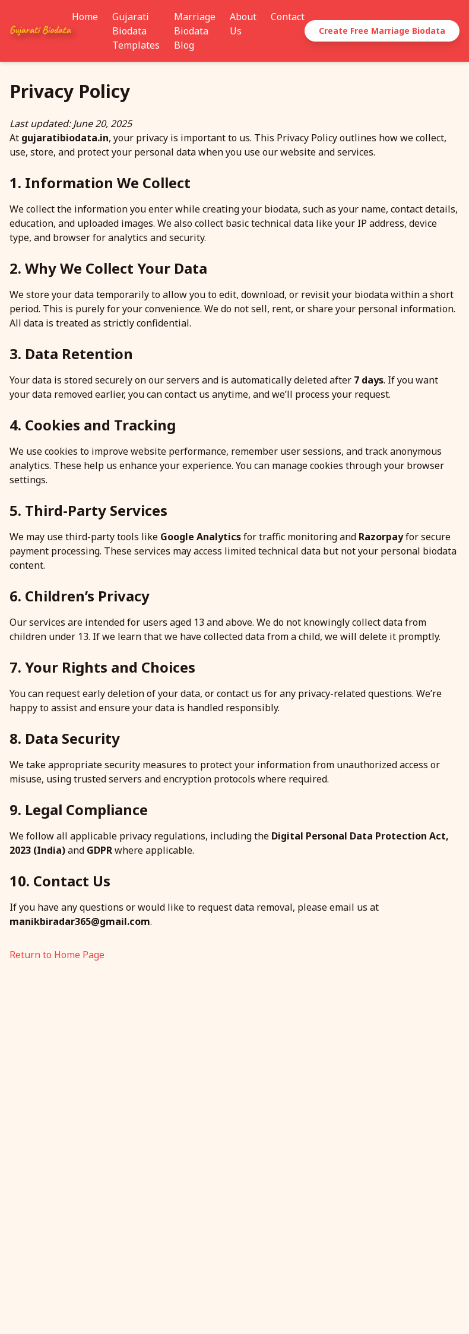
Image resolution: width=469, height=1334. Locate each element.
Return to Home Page (56, 954)
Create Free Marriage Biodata (382, 30)
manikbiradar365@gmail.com (79, 921)
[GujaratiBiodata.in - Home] (40, 31)
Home (85, 16)
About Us (243, 23)
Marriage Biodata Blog (195, 31)
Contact (288, 16)
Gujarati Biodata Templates (136, 31)
